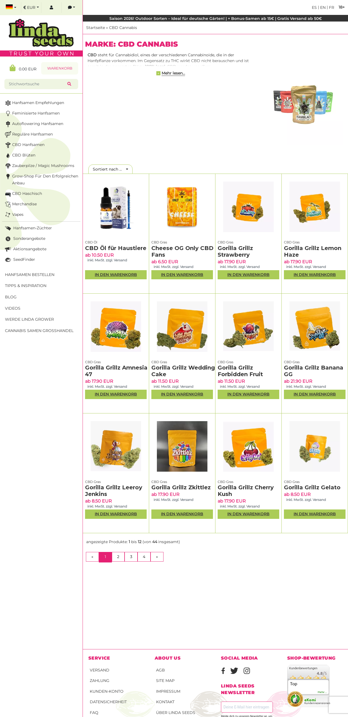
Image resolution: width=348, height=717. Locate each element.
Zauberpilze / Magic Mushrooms (39, 166)
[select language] (11, 7)
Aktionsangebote (25, 249)
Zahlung (99, 680)
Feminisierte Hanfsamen (32, 113)
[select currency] (31, 7)
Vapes (13, 215)
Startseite (95, 27)
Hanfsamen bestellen (29, 274)
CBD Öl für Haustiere (115, 248)
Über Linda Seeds (175, 712)
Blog (11, 296)
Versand (99, 670)
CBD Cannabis (123, 27)
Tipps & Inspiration (25, 285)
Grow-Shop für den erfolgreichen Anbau (41, 179)
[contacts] (71, 7)
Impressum (168, 691)
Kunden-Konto (106, 691)
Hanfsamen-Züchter (28, 228)
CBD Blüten (19, 155)
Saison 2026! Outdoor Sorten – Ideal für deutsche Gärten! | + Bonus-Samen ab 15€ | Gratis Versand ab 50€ (215, 18)
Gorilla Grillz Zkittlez (181, 487)
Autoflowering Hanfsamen (33, 124)
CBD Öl (91, 242)
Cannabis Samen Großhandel (39, 330)
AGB (160, 670)
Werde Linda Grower (29, 319)
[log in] (51, 7)
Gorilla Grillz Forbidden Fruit (240, 371)
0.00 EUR (23, 68)
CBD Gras (159, 242)
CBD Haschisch (23, 194)
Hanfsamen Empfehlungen (34, 103)
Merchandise (20, 204)
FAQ (94, 712)
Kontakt (165, 701)
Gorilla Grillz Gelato (312, 487)
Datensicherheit (108, 701)
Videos (12, 308)
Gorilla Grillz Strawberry (235, 251)
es (314, 7)
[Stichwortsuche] (37, 84)
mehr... (322, 692)
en (322, 7)
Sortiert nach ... (109, 169)
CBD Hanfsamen (24, 145)
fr (331, 7)
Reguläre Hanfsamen (28, 134)
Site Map (165, 680)
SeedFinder (19, 260)
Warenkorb (59, 68)
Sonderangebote (24, 239)
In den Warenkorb (116, 274)
